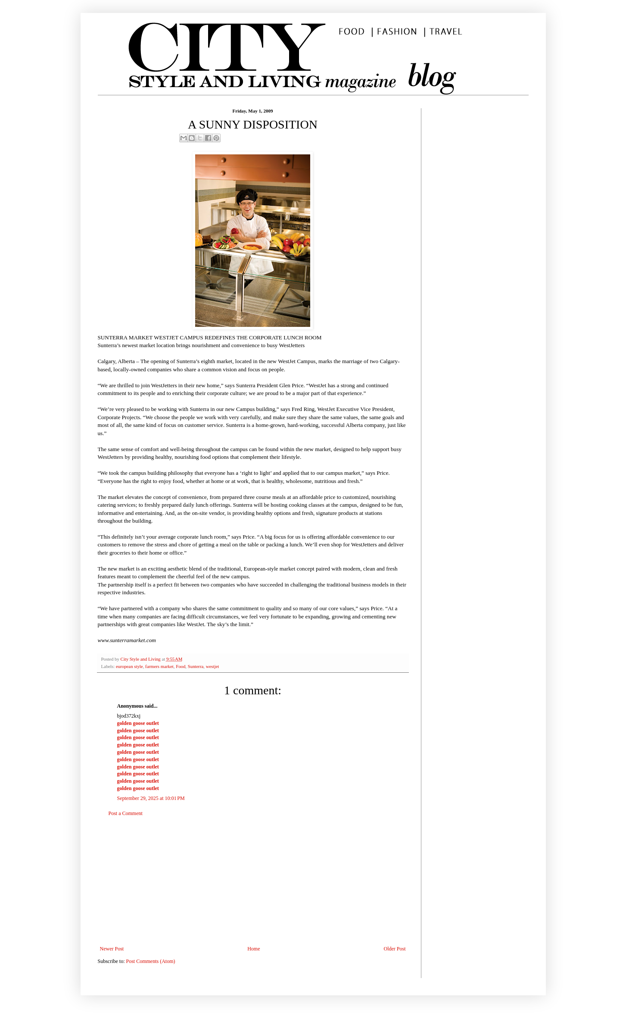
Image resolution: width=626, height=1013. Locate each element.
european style (129, 666)
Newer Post (112, 949)
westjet (212, 666)
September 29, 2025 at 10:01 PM (151, 798)
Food (180, 666)
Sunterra (196, 666)
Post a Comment (126, 813)
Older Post (395, 949)
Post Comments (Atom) (150, 961)
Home (253, 949)
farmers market (159, 666)
